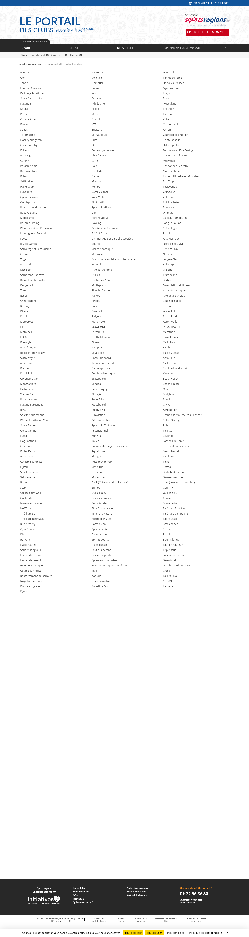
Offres (76, 895)
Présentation (79, 888)
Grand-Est (59, 55)
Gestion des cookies (141, 920)
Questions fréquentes (191, 899)
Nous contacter (188, 902)
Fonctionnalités (81, 891)
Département (128, 47)
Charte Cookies (121, 920)
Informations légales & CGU (166, 920)
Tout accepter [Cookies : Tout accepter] (133, 933)
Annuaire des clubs (136, 891)
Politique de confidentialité (99, 920)
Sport (28, 47)
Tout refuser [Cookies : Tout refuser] (154, 933)
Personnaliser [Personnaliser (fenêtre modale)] (175, 933)
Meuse (76, 55)
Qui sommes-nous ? (83, 902)
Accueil (22, 64)
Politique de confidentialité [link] (205, 933)
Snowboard (40, 55)
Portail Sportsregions (137, 888)
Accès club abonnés (136, 895)
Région (76, 47)
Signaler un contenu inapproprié (197, 920)
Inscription (78, 898)
